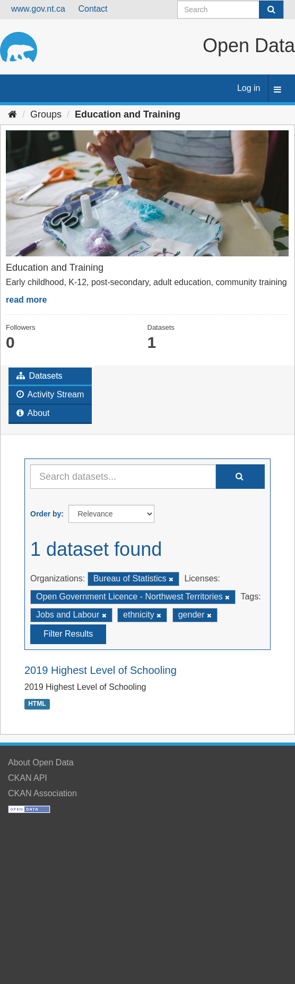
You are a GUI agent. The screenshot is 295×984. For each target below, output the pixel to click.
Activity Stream (50, 394)
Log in (249, 88)
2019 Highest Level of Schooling (100, 670)
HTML (37, 704)
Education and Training (127, 114)
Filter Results (68, 633)
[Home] (12, 114)
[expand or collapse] (277, 90)
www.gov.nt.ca (38, 8)
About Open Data (41, 762)
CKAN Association (42, 793)
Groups (46, 114)
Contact (92, 8)
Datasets (39, 375)
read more (26, 299)
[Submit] (271, 10)
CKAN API (27, 777)
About (32, 413)
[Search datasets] (230, 10)
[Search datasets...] (123, 476)
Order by (45, 514)
